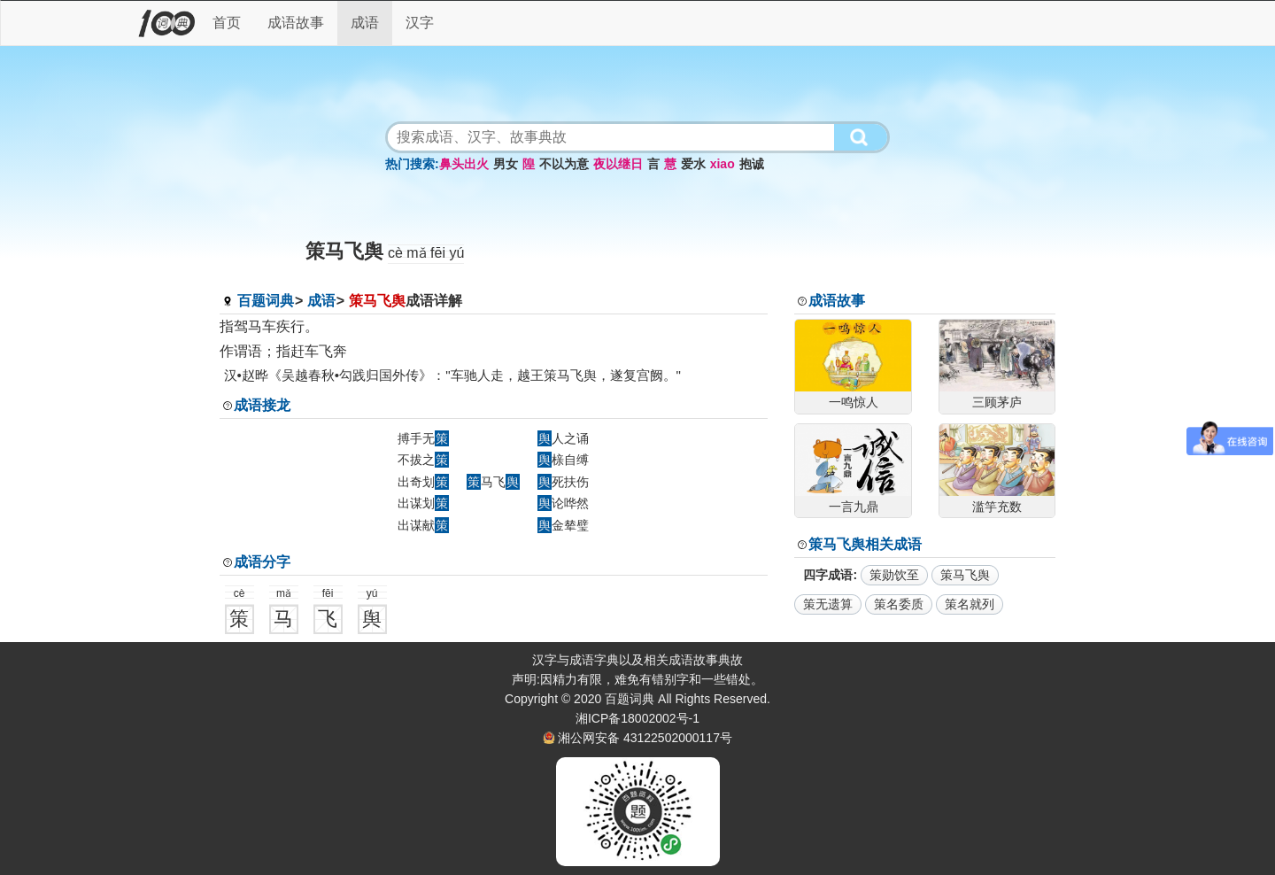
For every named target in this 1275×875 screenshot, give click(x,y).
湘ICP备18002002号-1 (637, 718)
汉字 (420, 22)
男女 (505, 164)
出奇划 (423, 482)
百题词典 (265, 300)
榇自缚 (563, 460)
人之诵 (563, 438)
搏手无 (423, 438)
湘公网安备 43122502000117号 (645, 738)
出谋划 (423, 503)
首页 (226, 22)
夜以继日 (618, 164)
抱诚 (751, 164)
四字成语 (828, 575)
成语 (365, 22)
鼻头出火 (464, 164)
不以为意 (564, 164)
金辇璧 (563, 525)
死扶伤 (563, 482)
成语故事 (295, 22)
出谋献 (423, 525)
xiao (722, 164)
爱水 (693, 164)
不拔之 (423, 460)
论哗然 (563, 503)
